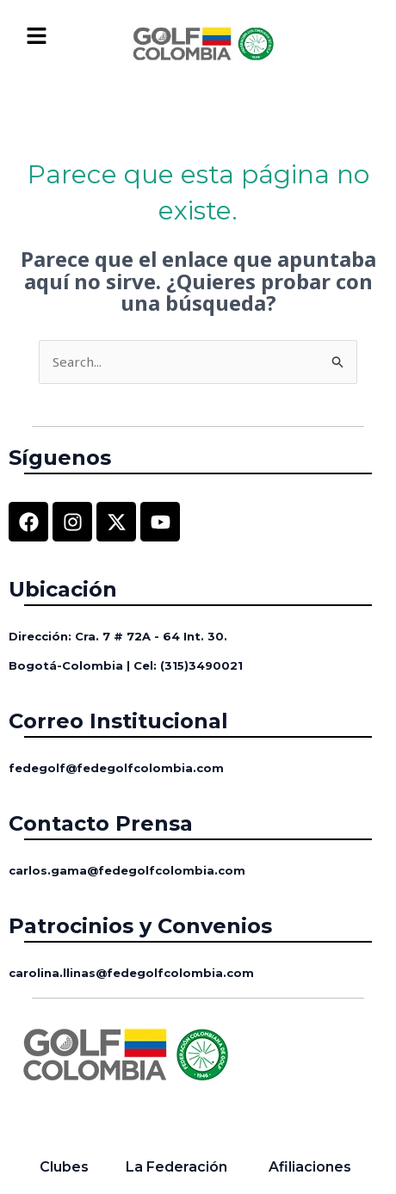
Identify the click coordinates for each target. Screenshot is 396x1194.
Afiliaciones (310, 1167)
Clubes (64, 1167)
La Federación (176, 1167)
